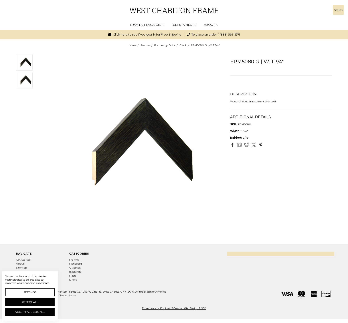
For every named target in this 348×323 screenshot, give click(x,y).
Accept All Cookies (30, 311)
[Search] (338, 10)
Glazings (75, 267)
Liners (73, 279)
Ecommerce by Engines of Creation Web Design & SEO (174, 308)
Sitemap (21, 267)
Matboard (75, 263)
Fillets (72, 275)
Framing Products (147, 24)
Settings (30, 292)
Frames (74, 259)
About (211, 24)
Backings (75, 271)
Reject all (30, 302)
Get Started (184, 24)
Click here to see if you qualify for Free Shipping (144, 34)
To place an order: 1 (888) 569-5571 (213, 34)
